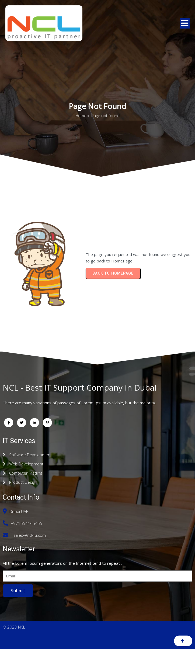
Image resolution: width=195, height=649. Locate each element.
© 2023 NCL (14, 627)
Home (80, 115)
